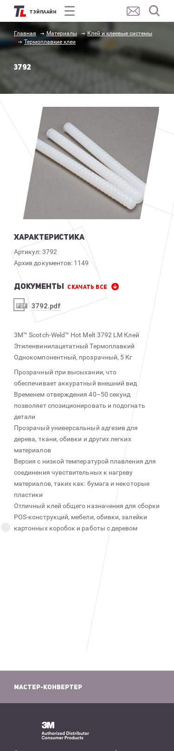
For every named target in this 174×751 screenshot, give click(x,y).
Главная (25, 33)
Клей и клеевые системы (119, 33)
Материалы (61, 33)
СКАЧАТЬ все (87, 287)
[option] (91, 163)
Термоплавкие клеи (50, 42)
